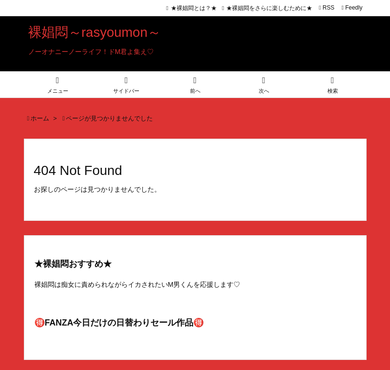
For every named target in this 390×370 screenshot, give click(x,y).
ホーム (40, 118)
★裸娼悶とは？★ (194, 8)
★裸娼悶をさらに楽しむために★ (269, 8)
